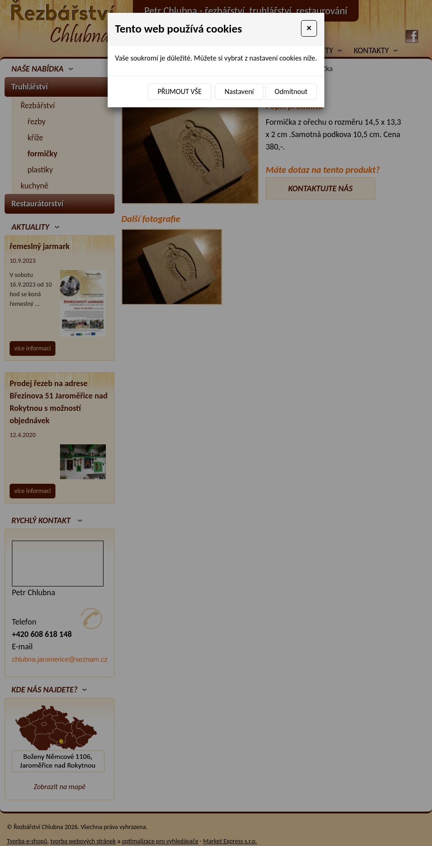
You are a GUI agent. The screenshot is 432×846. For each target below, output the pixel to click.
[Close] (309, 28)
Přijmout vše (180, 91)
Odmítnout (291, 91)
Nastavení (239, 91)
